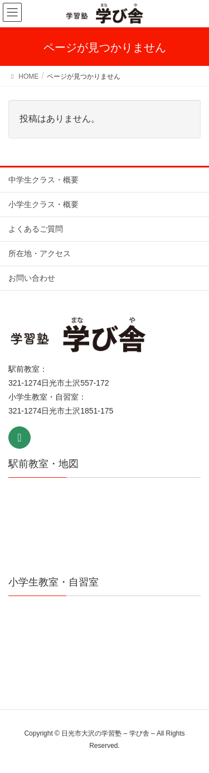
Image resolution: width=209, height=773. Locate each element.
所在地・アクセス (39, 253)
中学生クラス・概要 (43, 179)
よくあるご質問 (35, 228)
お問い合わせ (31, 277)
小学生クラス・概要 (43, 204)
